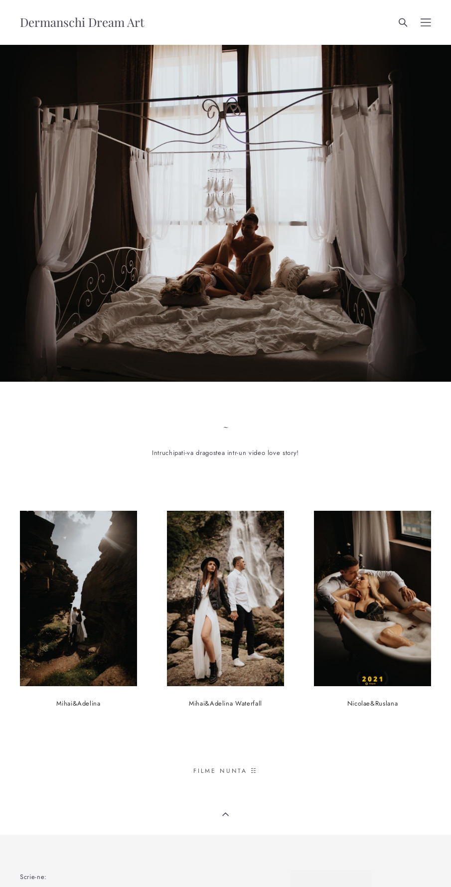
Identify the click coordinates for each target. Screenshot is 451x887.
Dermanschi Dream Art (82, 22)
